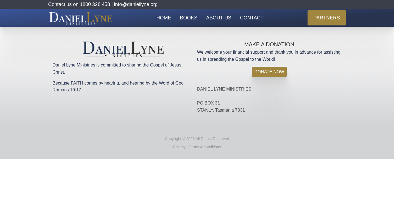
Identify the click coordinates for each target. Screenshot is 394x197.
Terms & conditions (205, 147)
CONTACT (251, 18)
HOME (164, 18)
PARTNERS (327, 18)
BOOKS (189, 18)
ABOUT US (218, 18)
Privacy (179, 147)
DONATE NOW (269, 71)
